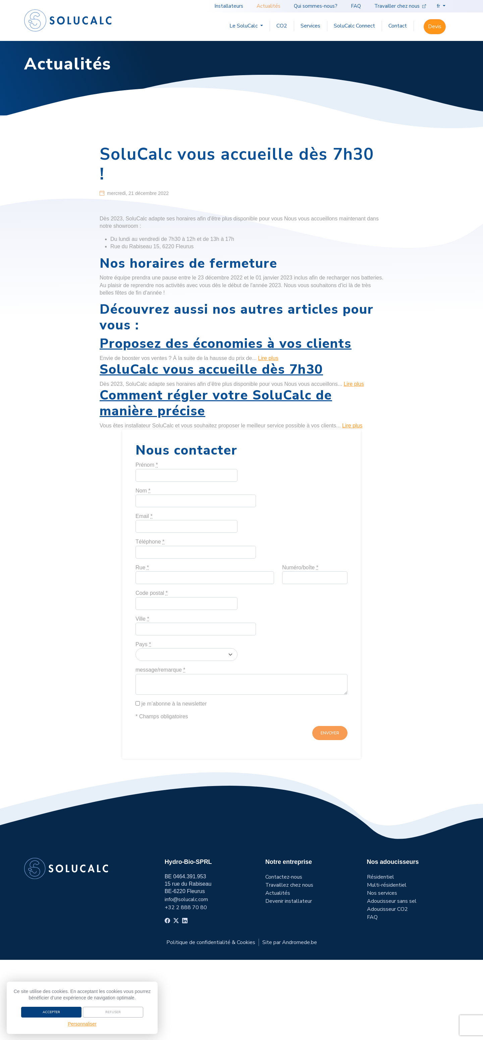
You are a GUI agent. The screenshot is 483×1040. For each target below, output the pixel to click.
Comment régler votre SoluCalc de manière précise (216, 484)
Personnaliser (82, 1023)
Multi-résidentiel (387, 965)
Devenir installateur (288, 981)
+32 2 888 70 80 (186, 987)
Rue (142, 648)
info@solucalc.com (186, 979)
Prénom (147, 545)
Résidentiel (380, 957)
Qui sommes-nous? (317, 6)
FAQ (357, 6)
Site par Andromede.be (289, 1022)
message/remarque (160, 750)
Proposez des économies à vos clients (226, 424)
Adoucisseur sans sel (392, 981)
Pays (143, 725)
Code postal (152, 673)
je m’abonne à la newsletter (171, 784)
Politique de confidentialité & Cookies (210, 1022)
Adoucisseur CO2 (387, 989)
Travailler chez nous (400, 6)
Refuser (113, 1011)
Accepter (51, 1011)
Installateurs (230, 6)
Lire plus (268, 438)
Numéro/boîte (300, 648)
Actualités (270, 6)
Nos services (382, 973)
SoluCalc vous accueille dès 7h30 (211, 450)
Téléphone (150, 622)
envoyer (330, 813)
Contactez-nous (283, 957)
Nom (143, 571)
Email (144, 597)
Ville (142, 699)
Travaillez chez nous (289, 965)
